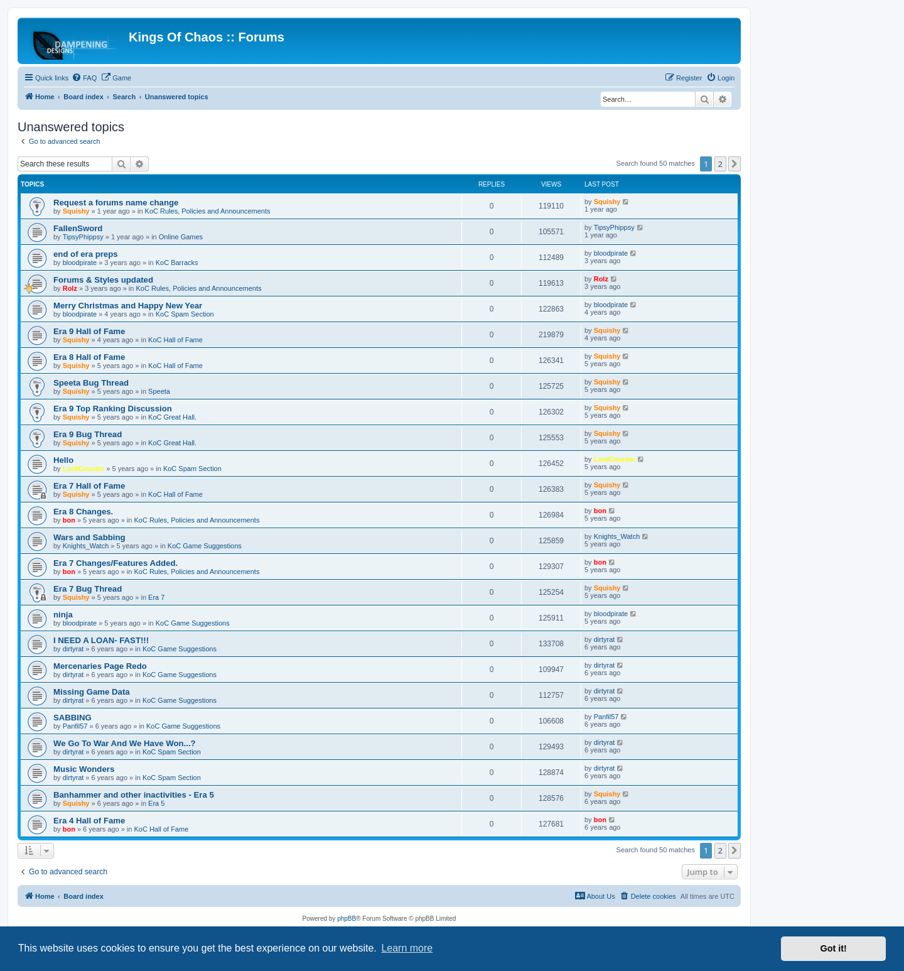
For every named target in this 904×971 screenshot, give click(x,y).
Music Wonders (83, 769)
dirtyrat (73, 649)
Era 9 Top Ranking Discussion (112, 408)
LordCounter (84, 468)
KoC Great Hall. (172, 417)
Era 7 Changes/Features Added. (115, 563)
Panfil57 (75, 726)
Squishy (76, 211)
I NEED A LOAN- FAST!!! (101, 640)
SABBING (72, 717)
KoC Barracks (177, 262)
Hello (63, 460)
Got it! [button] (834, 948)
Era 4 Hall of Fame (89, 820)
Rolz (70, 288)
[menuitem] (84, 77)
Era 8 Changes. (83, 511)
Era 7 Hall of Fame (89, 486)
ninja (63, 614)
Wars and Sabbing (89, 537)
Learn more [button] (407, 948)
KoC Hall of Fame (175, 340)
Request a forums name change (115, 202)
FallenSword (77, 228)
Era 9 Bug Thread (87, 434)
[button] (734, 163)
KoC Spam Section (185, 314)
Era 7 (156, 597)
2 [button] (720, 164)
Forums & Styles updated (103, 280)
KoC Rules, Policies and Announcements (208, 211)
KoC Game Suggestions (205, 546)
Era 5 (156, 803)
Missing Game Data (91, 692)
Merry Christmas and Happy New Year (127, 305)
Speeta (159, 391)
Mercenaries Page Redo (100, 666)
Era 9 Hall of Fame (89, 331)
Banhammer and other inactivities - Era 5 (133, 795)
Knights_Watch (86, 546)
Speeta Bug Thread (91, 383)
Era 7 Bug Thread (87, 589)
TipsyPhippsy (83, 237)
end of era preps (85, 254)
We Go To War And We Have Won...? (124, 743)
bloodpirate (80, 262)
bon (69, 520)
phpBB (346, 918)
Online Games (181, 237)
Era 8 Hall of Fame (89, 357)
